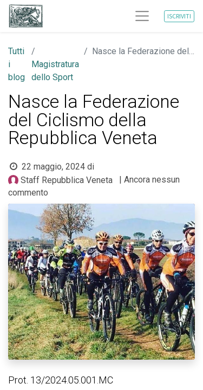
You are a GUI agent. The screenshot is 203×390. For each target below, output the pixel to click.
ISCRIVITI (179, 16)
